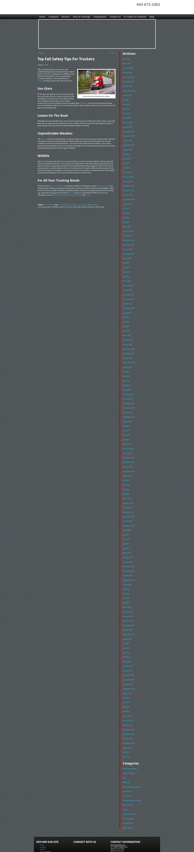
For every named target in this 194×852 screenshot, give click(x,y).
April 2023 (126, 217)
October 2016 (128, 561)
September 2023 (129, 195)
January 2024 (127, 178)
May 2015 (126, 636)
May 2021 (126, 319)
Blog (151, 16)
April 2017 (126, 535)
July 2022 (126, 257)
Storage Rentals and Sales (132, 780)
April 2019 (126, 429)
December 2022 (128, 235)
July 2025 (126, 98)
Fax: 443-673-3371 (116, 834)
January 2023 (127, 231)
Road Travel (127, 771)
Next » (113, 53)
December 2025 (128, 76)
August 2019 (127, 411)
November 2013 (128, 715)
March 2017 (127, 539)
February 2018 (128, 491)
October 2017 (128, 508)
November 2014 (128, 663)
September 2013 (129, 724)
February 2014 (128, 702)
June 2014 (126, 685)
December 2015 (128, 605)
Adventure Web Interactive (125, 850)
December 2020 (128, 341)
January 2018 (127, 495)
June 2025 (126, 103)
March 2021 (127, 328)
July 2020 (126, 363)
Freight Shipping (128, 754)
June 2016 (126, 579)
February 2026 (128, 68)
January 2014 (127, 707)
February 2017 (128, 544)
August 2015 (127, 623)
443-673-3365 (148, 4)
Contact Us (114, 16)
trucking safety (81, 204)
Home (42, 16)
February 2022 (128, 279)
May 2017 (126, 530)
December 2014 (128, 658)
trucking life (72, 204)
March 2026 (127, 63)
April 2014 (126, 693)
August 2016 (127, 570)
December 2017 (128, 499)
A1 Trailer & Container (134, 16)
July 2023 (126, 204)
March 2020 (127, 381)
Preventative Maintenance (132, 767)
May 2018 (126, 477)
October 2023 (128, 191)
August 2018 (127, 464)
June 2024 (126, 156)
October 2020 (128, 350)
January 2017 (127, 548)
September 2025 (129, 90)
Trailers (125, 789)
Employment (99, 16)
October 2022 (128, 244)
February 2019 (128, 438)
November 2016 (128, 557)
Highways (126, 762)
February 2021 (128, 332)
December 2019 (128, 394)
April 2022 (126, 270)
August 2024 (127, 147)
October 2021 (128, 297)
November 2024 (128, 134)
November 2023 (128, 187)
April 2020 (126, 376)
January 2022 (127, 284)
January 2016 (127, 601)
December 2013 (128, 711)
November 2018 (128, 451)
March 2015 (127, 645)
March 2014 (127, 698)
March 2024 (127, 169)
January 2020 (127, 389)
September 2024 (129, 143)
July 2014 (126, 680)
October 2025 (128, 85)
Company (53, 16)
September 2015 (129, 618)
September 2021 (129, 301)
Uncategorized (128, 802)
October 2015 (128, 614)
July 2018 (126, 469)
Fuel (124, 758)
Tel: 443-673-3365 (116, 832)
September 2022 (129, 248)
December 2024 (128, 129)
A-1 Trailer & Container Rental (111, 844)
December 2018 (128, 447)
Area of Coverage (81, 16)
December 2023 (128, 182)
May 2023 (126, 213)
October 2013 (128, 720)
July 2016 (126, 574)
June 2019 (126, 420)
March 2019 (127, 433)
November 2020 (128, 345)
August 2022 (127, 253)
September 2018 (129, 460)
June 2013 (126, 737)
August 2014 (127, 676)
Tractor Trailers (128, 785)
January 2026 (127, 72)
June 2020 (126, 367)
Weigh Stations (128, 807)
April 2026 (126, 59)
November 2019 (128, 398)
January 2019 (127, 442)
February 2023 (128, 226)
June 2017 (126, 526)
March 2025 (127, 116)
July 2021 (126, 310)
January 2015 (127, 654)
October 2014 (128, 667)
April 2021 (126, 323)
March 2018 (127, 486)
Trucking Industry (129, 793)
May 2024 (126, 160)
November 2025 (128, 81)
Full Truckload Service (128, 844)
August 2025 (127, 94)
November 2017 (128, 504)
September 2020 (129, 354)
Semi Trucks (127, 776)
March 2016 (127, 592)
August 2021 (127, 306)
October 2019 (128, 403)
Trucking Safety (48, 204)
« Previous (41, 53)
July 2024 (126, 151)
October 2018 (128, 455)
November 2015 (128, 610)
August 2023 (127, 200)
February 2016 (128, 596)
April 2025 (126, 112)
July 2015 (126, 627)
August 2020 (127, 358)
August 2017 (127, 517)
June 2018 (126, 473)
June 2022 (126, 262)
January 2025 (127, 125)
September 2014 (129, 671)
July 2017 (126, 522)
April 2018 (126, 482)
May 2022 (126, 266)
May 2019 (126, 425)
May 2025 (126, 107)
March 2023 (127, 222)
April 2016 (126, 588)
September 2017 (129, 513)
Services (65, 16)
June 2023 (126, 209)
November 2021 (128, 292)
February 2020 (128, 385)
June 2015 (126, 632)
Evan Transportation (62, 204)
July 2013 (126, 733)
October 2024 (128, 138)
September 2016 (129, 566)
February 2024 (128, 173)
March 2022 (127, 275)
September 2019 (129, 407)
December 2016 (128, 552)
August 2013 (127, 729)
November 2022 (128, 239)
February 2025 (128, 120)
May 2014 (126, 689)
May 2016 (126, 583)
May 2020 (126, 372)
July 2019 (126, 416)
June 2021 (126, 314)
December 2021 (128, 288)
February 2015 (128, 649)
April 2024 (126, 165)
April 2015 (126, 641)
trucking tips (91, 204)
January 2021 (127, 336)
